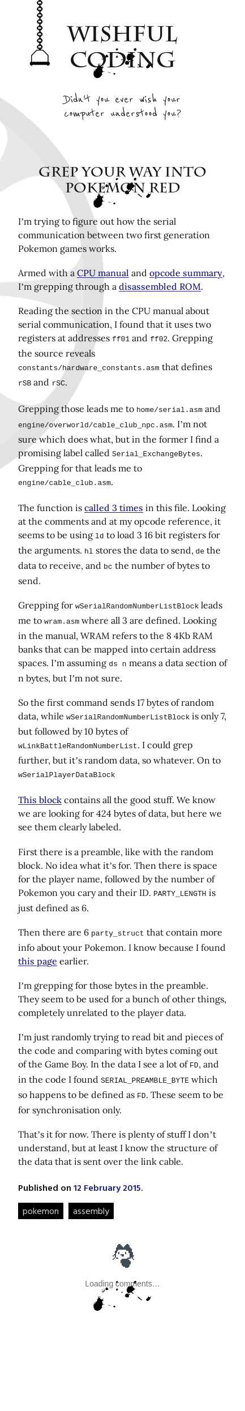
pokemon (41, 1187)
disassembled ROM (160, 286)
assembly (91, 1187)
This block (40, 781)
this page (37, 940)
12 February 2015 (107, 1163)
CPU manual (103, 272)
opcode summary (185, 272)
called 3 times (113, 499)
